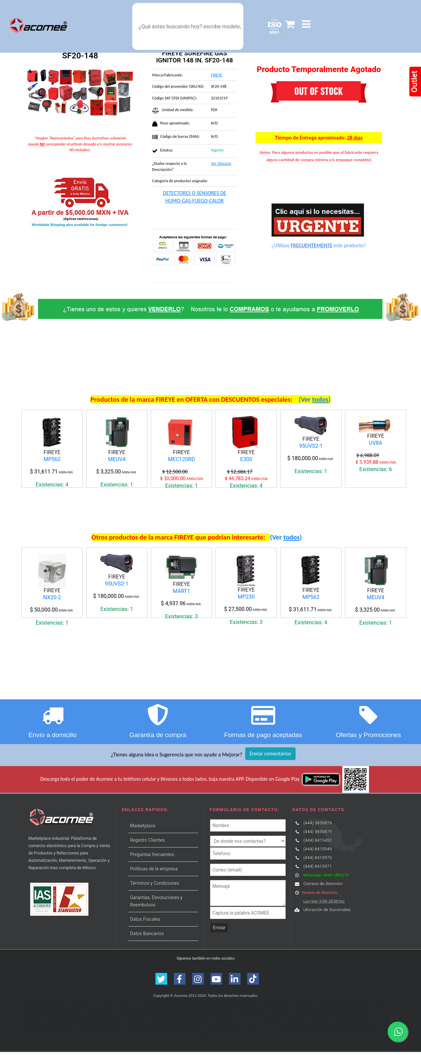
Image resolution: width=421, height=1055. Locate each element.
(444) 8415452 (317, 843)
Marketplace (142, 828)
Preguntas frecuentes (152, 857)
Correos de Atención (323, 886)
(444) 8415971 (317, 869)
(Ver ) (315, 399)
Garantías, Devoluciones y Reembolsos (156, 904)
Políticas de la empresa (154, 871)
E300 (246, 459)
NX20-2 (52, 599)
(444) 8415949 (317, 851)
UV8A (375, 443)
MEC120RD (181, 459)
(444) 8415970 (317, 860)
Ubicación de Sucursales (327, 912)
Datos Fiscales (145, 922)
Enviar (219, 930)
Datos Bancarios (147, 936)
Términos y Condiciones (154, 886)
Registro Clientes (147, 843)
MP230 (246, 598)
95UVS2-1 (311, 446)
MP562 (51, 459)
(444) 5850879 (317, 834)
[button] (306, 24)
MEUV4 (117, 459)
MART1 (181, 593)
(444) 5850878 (317, 825)
